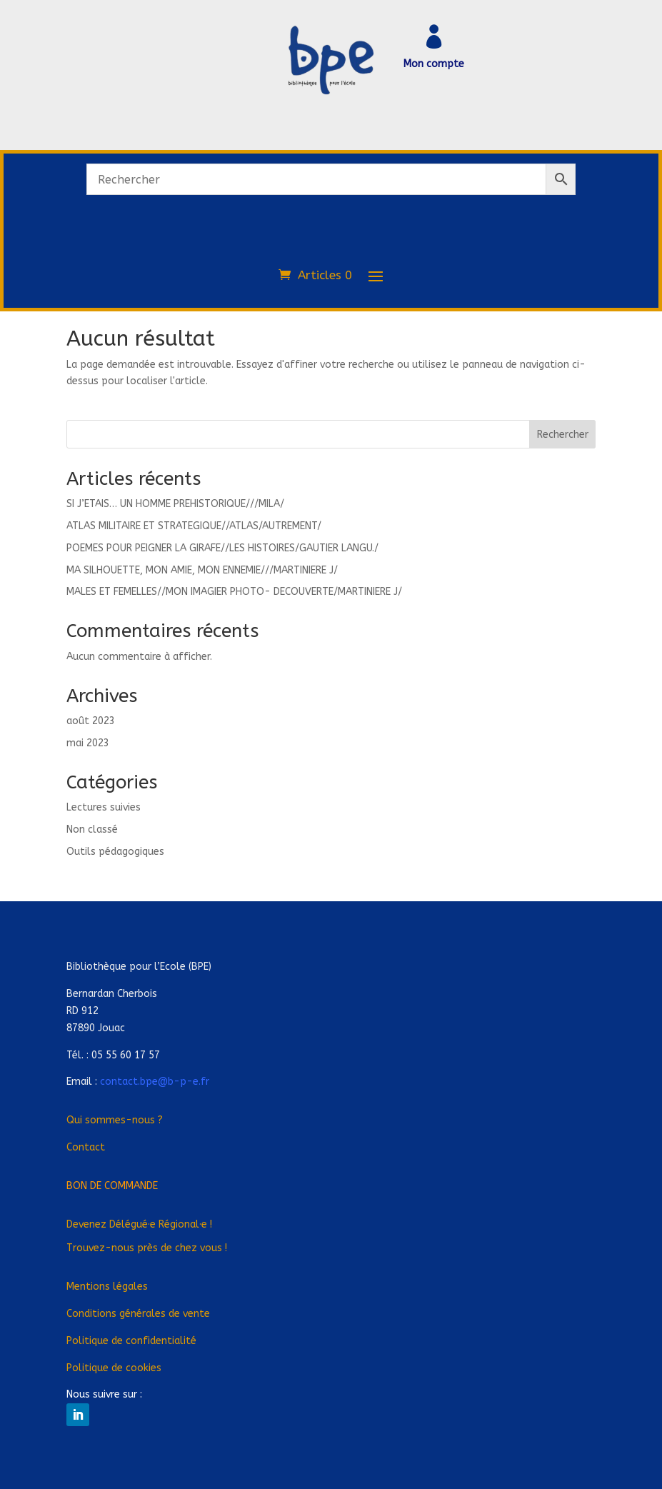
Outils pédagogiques (115, 852)
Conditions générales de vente (138, 1314)
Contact (85, 1147)
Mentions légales (107, 1286)
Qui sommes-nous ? (114, 1120)
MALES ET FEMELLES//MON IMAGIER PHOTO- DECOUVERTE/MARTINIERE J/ (234, 592)
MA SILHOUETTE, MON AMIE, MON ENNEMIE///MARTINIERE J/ (202, 570)
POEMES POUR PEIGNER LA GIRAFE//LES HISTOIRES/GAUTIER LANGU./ (222, 548)
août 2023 (90, 721)
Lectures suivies (103, 807)
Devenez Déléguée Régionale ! (139, 1224)
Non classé (92, 829)
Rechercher (562, 434)
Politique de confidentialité (131, 1341)
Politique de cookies (113, 1368)
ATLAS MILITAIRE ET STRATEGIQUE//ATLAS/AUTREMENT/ (193, 526)
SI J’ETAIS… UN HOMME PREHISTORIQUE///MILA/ (175, 504)
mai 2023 (87, 743)
